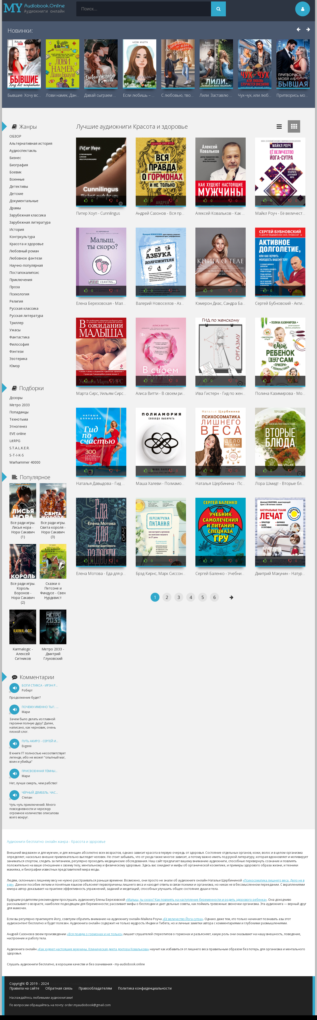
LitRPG (14, 440)
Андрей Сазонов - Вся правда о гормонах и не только (161, 213)
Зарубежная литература (30, 222)
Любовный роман (24, 251)
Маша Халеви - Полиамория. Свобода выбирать (161, 483)
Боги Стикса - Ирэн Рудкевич (45, 685)
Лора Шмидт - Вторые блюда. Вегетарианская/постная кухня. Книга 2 (280, 483)
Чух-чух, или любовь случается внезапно (254, 95)
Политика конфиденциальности (145, 988)
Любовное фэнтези (25, 258)
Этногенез (18, 426)
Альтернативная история (30, 143)
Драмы (15, 208)
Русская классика (23, 308)
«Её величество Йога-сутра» (182, 919)
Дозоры (16, 397)
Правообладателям (95, 988)
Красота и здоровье (26, 243)
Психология (19, 294)
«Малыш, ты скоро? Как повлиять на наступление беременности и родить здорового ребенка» (196, 900)
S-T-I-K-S (16, 455)
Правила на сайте (24, 988)
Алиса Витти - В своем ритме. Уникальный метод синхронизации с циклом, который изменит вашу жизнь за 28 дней (161, 393)
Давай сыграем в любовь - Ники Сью (101, 95)
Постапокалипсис (24, 272)
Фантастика (19, 337)
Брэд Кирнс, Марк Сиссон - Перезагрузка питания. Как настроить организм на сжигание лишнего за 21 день (161, 573)
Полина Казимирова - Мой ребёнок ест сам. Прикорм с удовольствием (280, 393)
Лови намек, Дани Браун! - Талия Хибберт (62, 95)
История (16, 229)
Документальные (23, 200)
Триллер (16, 322)
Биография (18, 165)
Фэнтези (16, 351)
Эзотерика (18, 358)
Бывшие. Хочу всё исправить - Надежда (24, 95)
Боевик (15, 172)
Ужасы (15, 330)
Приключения (20, 279)
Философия (19, 344)
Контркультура (22, 236)
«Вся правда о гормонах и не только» (95, 934)
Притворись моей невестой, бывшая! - (293, 95)
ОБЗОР (15, 136)
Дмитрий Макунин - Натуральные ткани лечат (280, 573)
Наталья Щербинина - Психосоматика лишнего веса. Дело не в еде (220, 483)
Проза (14, 287)
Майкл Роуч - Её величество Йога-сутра (280, 213)
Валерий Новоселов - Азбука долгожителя (161, 303)
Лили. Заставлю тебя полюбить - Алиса (216, 95)
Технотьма (18, 419)
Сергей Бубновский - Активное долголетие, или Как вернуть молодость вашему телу (280, 303)
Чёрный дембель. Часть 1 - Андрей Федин (55, 792)
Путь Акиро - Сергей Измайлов (46, 741)
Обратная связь (59, 988)
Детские (16, 193)
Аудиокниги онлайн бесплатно (75, 983)
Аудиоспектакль (23, 150)
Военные (17, 179)
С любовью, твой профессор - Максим (178, 95)
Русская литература (26, 315)
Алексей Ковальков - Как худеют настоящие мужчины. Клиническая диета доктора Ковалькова (220, 213)
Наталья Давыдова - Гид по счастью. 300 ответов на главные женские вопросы (101, 483)
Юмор (14, 365)
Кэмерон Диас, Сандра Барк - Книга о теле (220, 303)
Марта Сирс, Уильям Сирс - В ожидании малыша (101, 393)
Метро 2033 (19, 405)
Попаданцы (18, 412)
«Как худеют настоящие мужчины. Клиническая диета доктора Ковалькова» (93, 949)
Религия (16, 301)
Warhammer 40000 (24, 462)
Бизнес (15, 157)
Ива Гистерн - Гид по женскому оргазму (220, 393)
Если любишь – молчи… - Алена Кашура (139, 95)
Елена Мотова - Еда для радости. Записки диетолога (101, 573)
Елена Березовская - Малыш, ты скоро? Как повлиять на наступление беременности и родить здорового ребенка (101, 303)
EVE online (17, 433)
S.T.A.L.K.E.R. (19, 448)
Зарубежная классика (27, 215)
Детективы (18, 186)
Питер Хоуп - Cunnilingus (98, 213)
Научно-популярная (26, 265)
